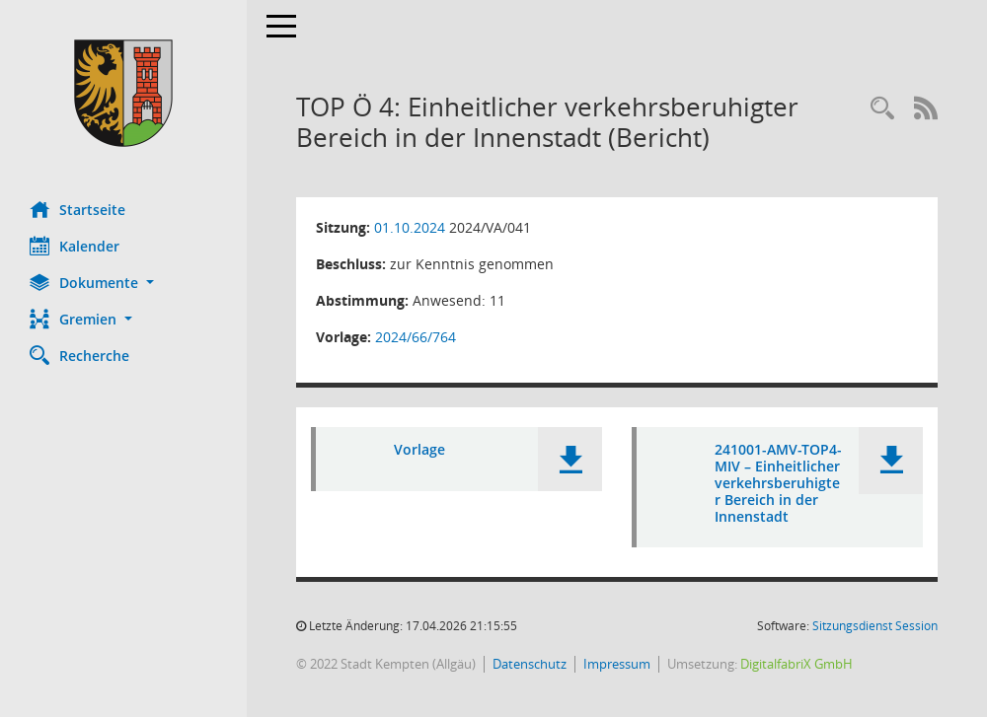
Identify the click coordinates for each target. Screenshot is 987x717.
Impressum (616, 664)
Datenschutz (530, 664)
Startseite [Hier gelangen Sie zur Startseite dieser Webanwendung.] (77, 209)
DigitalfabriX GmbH (796, 664)
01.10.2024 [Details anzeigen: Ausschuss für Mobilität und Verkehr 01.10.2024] (409, 227)
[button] (123, 282)
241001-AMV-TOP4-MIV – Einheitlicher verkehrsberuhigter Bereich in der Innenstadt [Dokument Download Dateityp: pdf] (778, 482)
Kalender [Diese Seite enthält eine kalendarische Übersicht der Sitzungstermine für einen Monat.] (74, 245)
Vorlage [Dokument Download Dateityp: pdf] (419, 449)
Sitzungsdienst (875, 625)
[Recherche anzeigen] (882, 109)
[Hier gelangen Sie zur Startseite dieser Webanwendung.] (123, 93)
